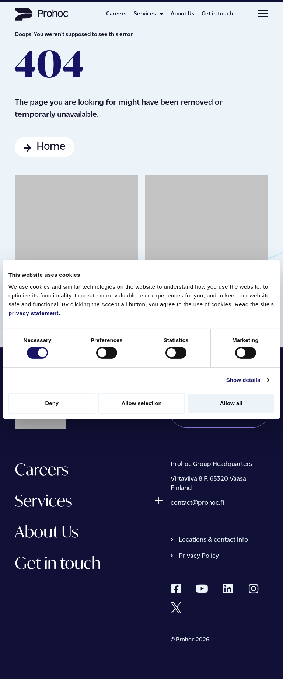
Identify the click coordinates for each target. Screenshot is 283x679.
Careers (116, 14)
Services (148, 14)
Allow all (231, 403)
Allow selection (141, 403)
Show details (243, 380)
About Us (182, 14)
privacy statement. (34, 313)
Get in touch (217, 14)
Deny (52, 403)
